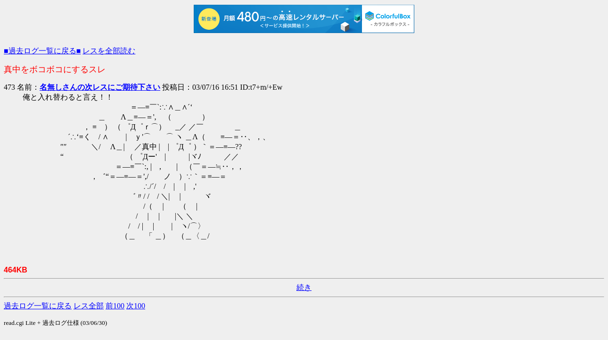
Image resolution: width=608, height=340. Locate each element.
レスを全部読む (108, 51)
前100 (115, 306)
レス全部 (89, 306)
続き (304, 287)
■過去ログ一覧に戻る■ (42, 51)
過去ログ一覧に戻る (38, 306)
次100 (135, 306)
